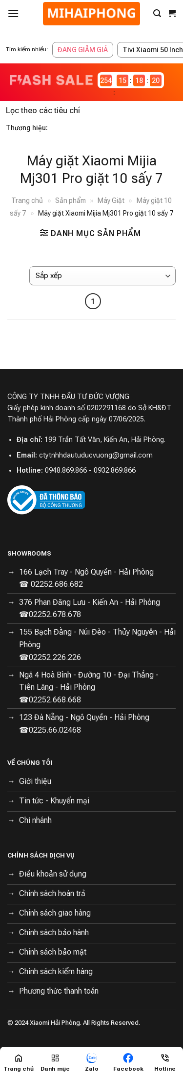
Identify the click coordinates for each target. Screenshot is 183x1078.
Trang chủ (27, 200)
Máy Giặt (111, 200)
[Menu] (13, 13)
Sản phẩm (70, 200)
